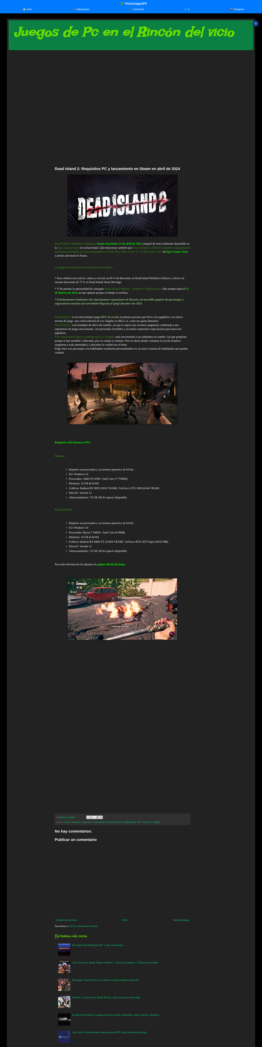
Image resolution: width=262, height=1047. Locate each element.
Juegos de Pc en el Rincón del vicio (124, 32)
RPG (139, 822)
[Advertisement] (116, 79)
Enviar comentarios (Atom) (83, 926)
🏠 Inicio (27, 9)
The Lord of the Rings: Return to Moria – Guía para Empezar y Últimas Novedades (115, 962)
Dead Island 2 (99, 822)
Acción (66, 822)
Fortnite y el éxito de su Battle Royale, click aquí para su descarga (106, 997)
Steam (146, 822)
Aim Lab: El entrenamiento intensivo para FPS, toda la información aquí (109, 1032)
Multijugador (130, 822)
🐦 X (187, 9)
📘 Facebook (137, 9)
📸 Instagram (237, 9)
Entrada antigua (181, 920)
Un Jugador (155, 822)
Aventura (75, 822)
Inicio (125, 920)
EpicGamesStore (115, 822)
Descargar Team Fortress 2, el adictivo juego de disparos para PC (105, 980)
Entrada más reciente (66, 920)
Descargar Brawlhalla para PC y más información (97, 945)
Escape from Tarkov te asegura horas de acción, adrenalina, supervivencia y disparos (115, 1014)
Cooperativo (86, 822)
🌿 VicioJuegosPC (133, 3)
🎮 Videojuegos (80, 9)
